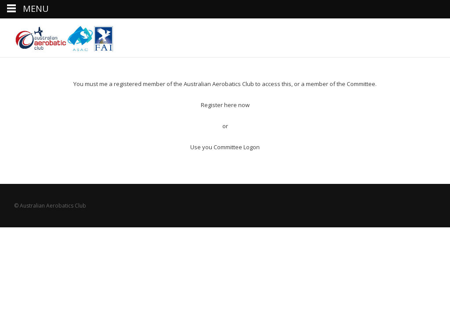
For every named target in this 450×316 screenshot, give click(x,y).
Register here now (225, 105)
